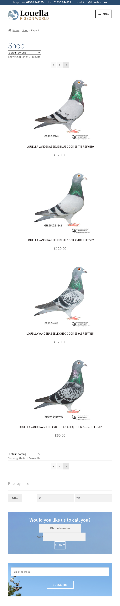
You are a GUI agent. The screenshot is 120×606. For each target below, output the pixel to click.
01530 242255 (35, 2)
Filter (15, 498)
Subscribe (60, 585)
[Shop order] (24, 52)
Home (16, 30)
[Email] (60, 571)
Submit (60, 545)
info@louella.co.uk (95, 2)
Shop (25, 30)
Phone (38, 537)
